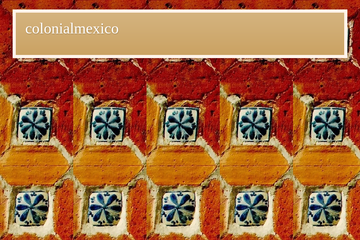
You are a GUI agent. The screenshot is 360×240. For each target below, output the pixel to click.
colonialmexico (72, 28)
